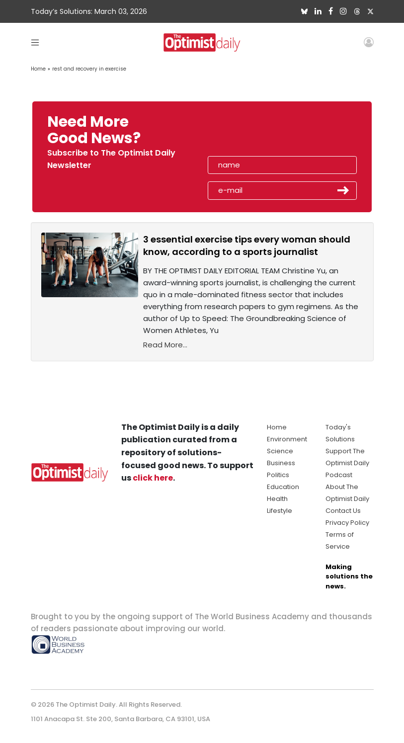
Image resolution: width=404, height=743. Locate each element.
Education (283, 487)
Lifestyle (279, 510)
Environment (287, 439)
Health (277, 498)
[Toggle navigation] (35, 42)
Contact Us (343, 510)
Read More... (165, 344)
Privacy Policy (347, 522)
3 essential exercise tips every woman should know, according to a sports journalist (246, 245)
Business (281, 463)
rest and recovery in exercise (89, 69)
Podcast (338, 475)
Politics (278, 475)
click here (153, 478)
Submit (343, 190)
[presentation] (265, 133)
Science (280, 451)
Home (38, 69)
